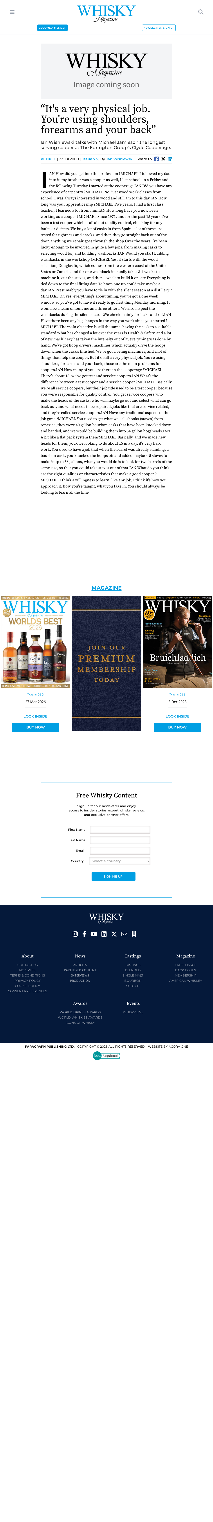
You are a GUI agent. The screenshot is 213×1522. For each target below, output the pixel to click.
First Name (76, 830)
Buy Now (35, 727)
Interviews (80, 975)
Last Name (77, 840)
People (49, 159)
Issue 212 (35, 694)
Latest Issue (185, 965)
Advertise (27, 970)
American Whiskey (185, 981)
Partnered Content (80, 970)
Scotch (132, 986)
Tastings (133, 965)
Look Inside (35, 716)
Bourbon (132, 981)
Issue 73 (90, 159)
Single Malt (133, 975)
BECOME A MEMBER (52, 27)
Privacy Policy (27, 981)
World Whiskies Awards (80, 1017)
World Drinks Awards (80, 1012)
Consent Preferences (27, 991)
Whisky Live (133, 1012)
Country (77, 861)
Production (80, 980)
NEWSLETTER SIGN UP (158, 27)
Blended (133, 970)
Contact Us (27, 965)
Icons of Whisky (80, 1023)
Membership (186, 975)
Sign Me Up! (113, 876)
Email (80, 851)
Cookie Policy (27, 986)
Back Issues (185, 970)
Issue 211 (177, 694)
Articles (80, 965)
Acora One (178, 1047)
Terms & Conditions (27, 975)
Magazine (107, 588)
